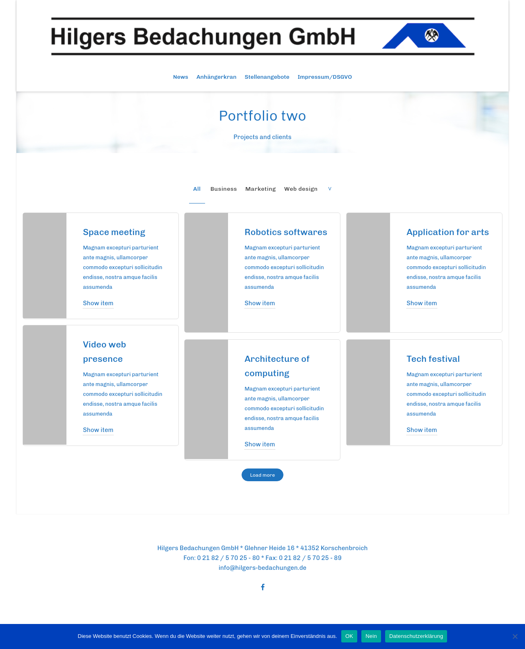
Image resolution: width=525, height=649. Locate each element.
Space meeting (117, 232)
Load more (262, 475)
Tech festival (436, 358)
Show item (98, 303)
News (180, 76)
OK (349, 636)
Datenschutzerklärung (416, 636)
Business (223, 188)
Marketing (260, 188)
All (197, 188)
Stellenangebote (267, 76)
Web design (301, 188)
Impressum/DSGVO (325, 76)
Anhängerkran (216, 76)
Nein (371, 636)
